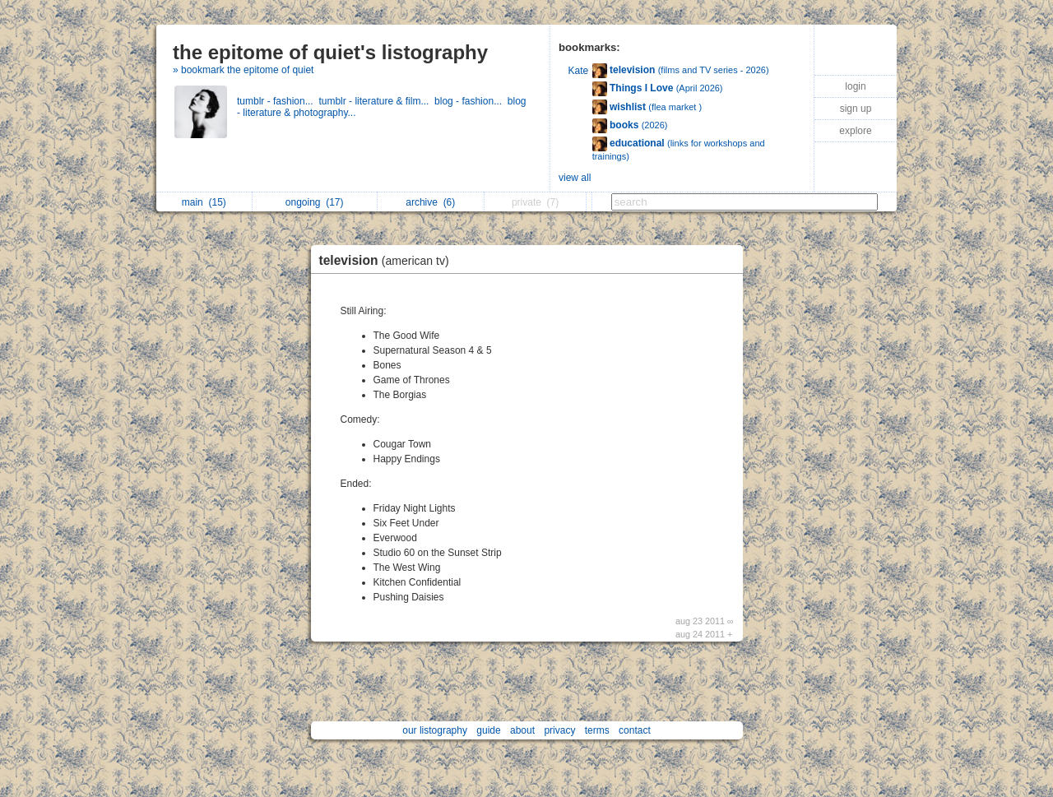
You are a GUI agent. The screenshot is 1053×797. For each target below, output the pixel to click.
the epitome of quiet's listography (330, 52)
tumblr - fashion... (277, 101)
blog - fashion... (471, 101)
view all (575, 177)
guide (488, 730)
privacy (559, 730)
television (388, 260)
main (204, 202)
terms (597, 730)
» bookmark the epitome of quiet (243, 70)
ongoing (314, 202)
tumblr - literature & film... (376, 101)
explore (855, 131)
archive (430, 202)
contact (635, 730)
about (522, 730)
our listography (434, 730)
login (855, 86)
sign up (856, 108)
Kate (578, 70)
